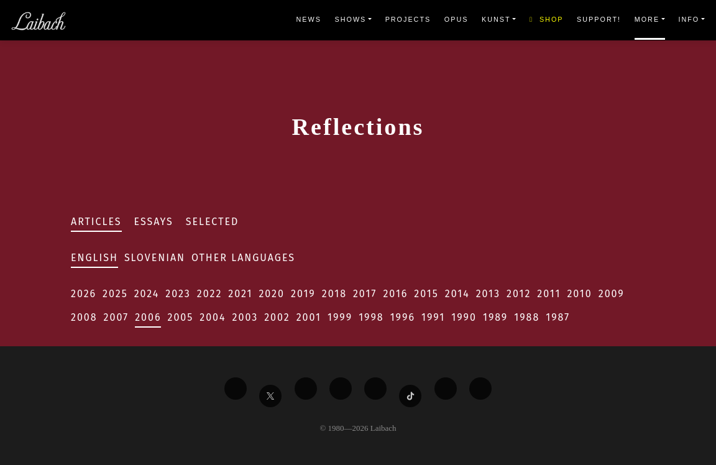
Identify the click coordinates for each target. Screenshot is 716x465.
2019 (303, 294)
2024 (147, 294)
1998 (371, 317)
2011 (549, 294)
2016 (395, 294)
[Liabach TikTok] (410, 396)
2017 (365, 294)
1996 (402, 317)
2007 (116, 317)
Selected (212, 222)
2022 (210, 294)
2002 (277, 317)
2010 (579, 294)
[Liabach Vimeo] (306, 388)
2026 (83, 294)
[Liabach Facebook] (235, 388)
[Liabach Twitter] (270, 396)
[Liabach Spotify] (445, 388)
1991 (433, 317)
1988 (526, 317)
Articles (96, 222)
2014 (457, 294)
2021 (240, 294)
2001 (308, 317)
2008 (84, 317)
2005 (180, 317)
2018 (334, 294)
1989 (495, 317)
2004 (213, 317)
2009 (612, 294)
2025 (115, 294)
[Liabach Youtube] (340, 388)
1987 (558, 317)
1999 (340, 317)
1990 (464, 317)
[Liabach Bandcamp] (480, 388)
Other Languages (243, 258)
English (94, 258)
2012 (519, 294)
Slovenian (154, 258)
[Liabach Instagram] (375, 388)
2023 (177, 294)
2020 (272, 294)
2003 (245, 317)
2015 (426, 294)
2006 (148, 317)
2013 (488, 294)
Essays (153, 222)
